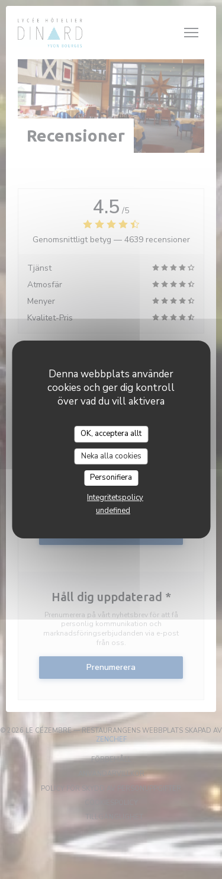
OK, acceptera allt (111, 433)
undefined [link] (113, 510)
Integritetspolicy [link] (115, 497)
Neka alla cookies (111, 456)
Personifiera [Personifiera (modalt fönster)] (111, 477)
